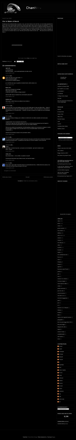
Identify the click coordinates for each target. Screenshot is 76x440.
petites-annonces (61, 288)
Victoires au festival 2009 (63, 86)
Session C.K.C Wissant (63, 307)
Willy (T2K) (60, 116)
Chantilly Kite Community (63, 78)
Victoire (59, 240)
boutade (59, 249)
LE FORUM (60, 93)
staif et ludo (61, 399)
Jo (59, 362)
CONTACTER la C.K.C (63, 423)
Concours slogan (61, 281)
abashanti (8, 144)
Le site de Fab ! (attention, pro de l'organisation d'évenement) (65, 167)
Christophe (61, 351)
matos (59, 225)
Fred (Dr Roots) (61, 119)
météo (59, 286)
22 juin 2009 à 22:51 (10, 168)
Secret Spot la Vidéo (62, 283)
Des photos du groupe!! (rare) (64, 155)
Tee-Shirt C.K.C (61, 295)
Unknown (61, 378)
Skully (60, 375)
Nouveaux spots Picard (63, 269)
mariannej (61, 391)
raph (60, 396)
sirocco (30, 58)
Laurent (59, 123)
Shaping (59, 262)
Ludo (59, 121)
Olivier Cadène (62, 370)
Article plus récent (6, 177)
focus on (59, 257)
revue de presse (61, 293)
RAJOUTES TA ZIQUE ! (65, 214)
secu (59, 276)
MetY (60, 367)
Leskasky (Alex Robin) (63, 126)
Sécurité (59, 98)
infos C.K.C (60, 235)
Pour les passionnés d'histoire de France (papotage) (65, 101)
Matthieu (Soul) (61, 128)
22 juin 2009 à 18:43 (10, 142)
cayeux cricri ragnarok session (64, 317)
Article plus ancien (48, 177)
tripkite (59, 252)
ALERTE (59, 247)
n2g (60, 393)
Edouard (61, 356)
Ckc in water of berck (22, 58)
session (59, 237)
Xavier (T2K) (60, 114)
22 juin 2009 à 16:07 (10, 84)
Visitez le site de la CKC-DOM (64, 148)
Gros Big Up (60, 242)
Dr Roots (8, 105)
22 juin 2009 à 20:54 (10, 151)
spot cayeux (60, 336)
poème (59, 271)
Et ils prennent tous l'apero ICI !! (65, 176)
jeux (58, 302)
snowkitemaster (61, 334)
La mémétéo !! (61, 91)
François (61, 359)
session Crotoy (61, 331)
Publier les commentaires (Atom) (30, 180)
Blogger (53, 437)
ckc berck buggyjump (62, 298)
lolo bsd (7, 163)
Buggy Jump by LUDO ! (63, 153)
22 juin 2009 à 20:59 (10, 160)
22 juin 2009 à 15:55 (10, 73)
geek (59, 300)
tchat (63, 56)
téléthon (59, 233)
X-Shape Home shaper (63, 96)
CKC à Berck (60, 150)
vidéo (59, 245)
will (7, 61)
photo (59, 223)
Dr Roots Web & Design (32, 437)
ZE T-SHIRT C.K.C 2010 (63, 88)
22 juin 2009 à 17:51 (10, 102)
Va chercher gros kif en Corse (64, 164)
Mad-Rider (61, 364)
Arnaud (60, 346)
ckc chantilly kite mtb (62, 254)
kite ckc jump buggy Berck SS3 (65, 322)
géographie (60, 319)
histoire (59, 264)
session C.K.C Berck (62, 278)
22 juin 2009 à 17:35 (10, 96)
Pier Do (7, 116)
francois (7, 75)
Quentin (59, 109)
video (59, 221)
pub (58, 274)
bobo (59, 314)
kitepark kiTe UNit (61, 326)
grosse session (61, 228)
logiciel (59, 329)
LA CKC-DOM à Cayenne (63, 170)
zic (58, 305)
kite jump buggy (61, 324)
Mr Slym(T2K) (61, 111)
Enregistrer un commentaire (10, 170)
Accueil (27, 177)
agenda (59, 266)
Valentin (61, 380)
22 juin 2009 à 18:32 (10, 113)
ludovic (60, 388)
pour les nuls (60, 290)
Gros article (60, 230)
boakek (59, 312)
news (59, 259)
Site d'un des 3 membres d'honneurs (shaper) (63, 173)
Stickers (59, 310)
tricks (59, 339)
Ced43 (60, 349)
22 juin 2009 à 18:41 (10, 134)
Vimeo (35, 58)
